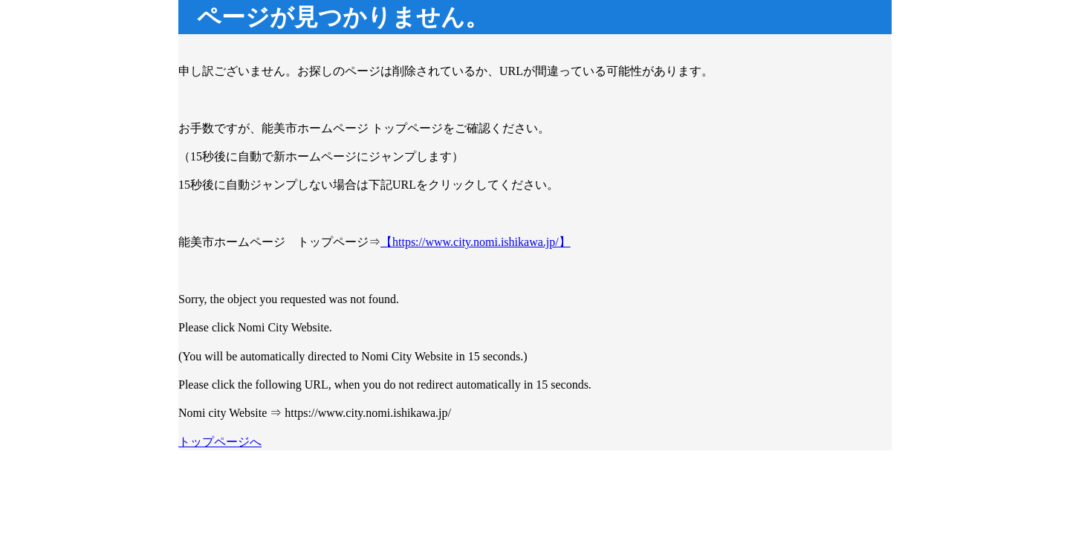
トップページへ (220, 441)
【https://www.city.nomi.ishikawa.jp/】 (475, 242)
